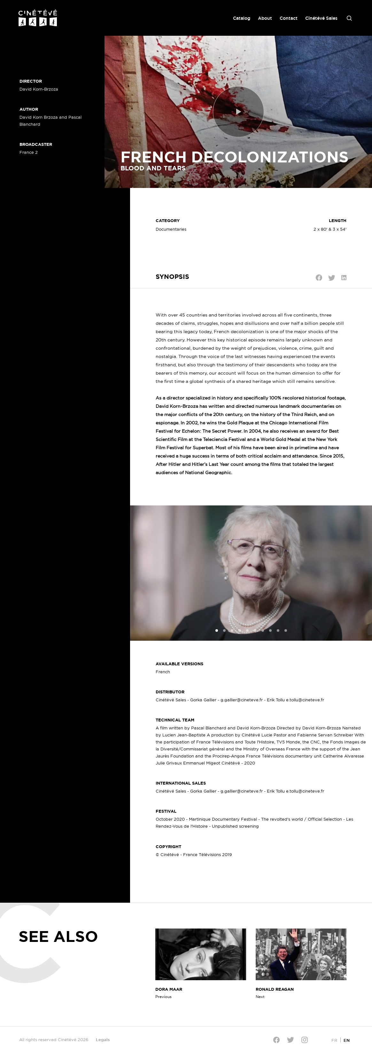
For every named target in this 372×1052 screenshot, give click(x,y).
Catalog (241, 18)
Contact (289, 18)
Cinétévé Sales (321, 18)
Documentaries (171, 229)
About (265, 18)
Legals (103, 1039)
